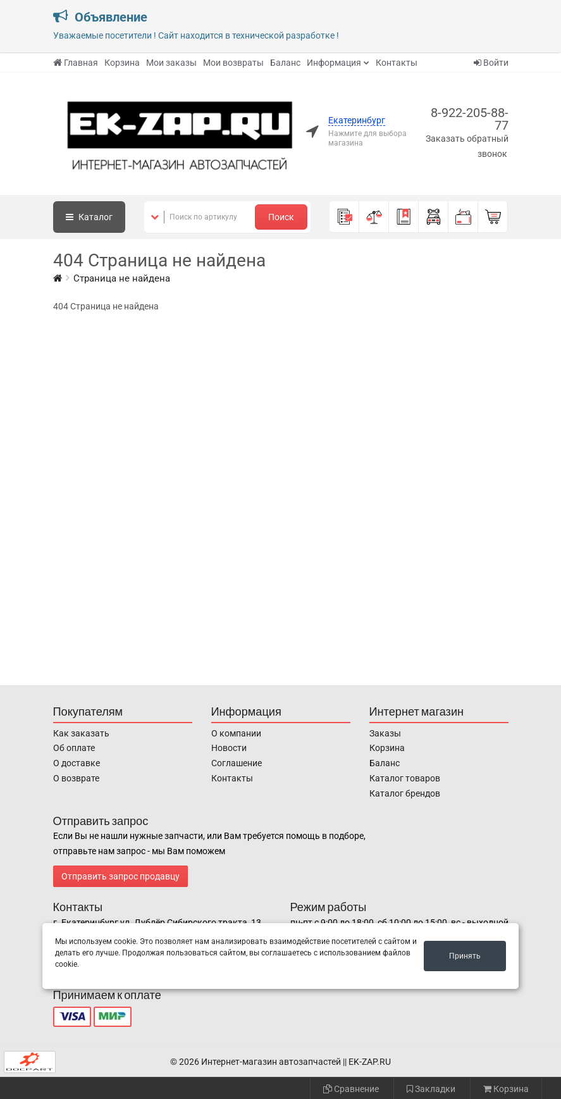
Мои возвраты (233, 63)
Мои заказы (171, 63)
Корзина (122, 63)
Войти (491, 63)
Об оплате (74, 748)
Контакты (396, 63)
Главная (75, 63)
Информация (334, 63)
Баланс (285, 63)
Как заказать (81, 733)
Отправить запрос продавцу (120, 876)
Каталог (89, 217)
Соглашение (236, 763)
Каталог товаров (404, 778)
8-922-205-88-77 (470, 119)
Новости (229, 748)
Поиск (281, 217)
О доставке (76, 763)
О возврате (76, 778)
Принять (465, 956)
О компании (236, 733)
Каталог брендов (404, 793)
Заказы (385, 733)
